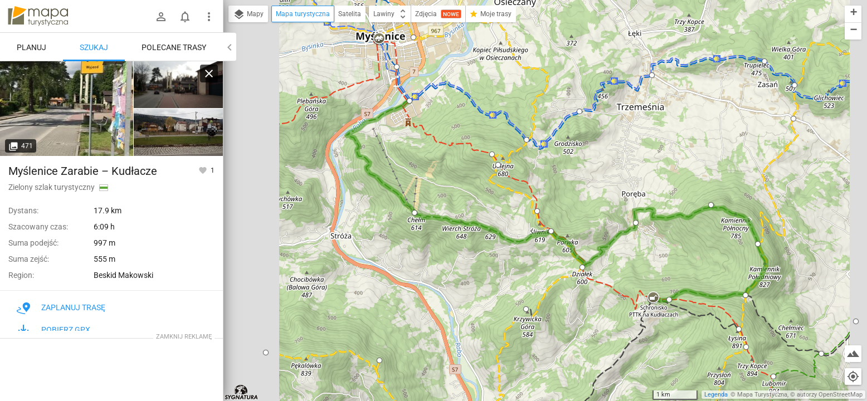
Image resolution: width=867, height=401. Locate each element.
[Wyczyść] (209, 73)
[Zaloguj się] (161, 17)
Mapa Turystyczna (762, 394)
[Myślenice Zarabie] (67, 108)
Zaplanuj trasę (61, 307)
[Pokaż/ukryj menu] (209, 17)
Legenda (716, 394)
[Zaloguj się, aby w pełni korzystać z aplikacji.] (203, 169)
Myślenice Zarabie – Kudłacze (82, 171)
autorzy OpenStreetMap (830, 394)
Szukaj (94, 47)
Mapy (248, 14)
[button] (266, 352)
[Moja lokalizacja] (853, 376)
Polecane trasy (174, 47)
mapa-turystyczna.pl (38, 16)
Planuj (31, 47)
